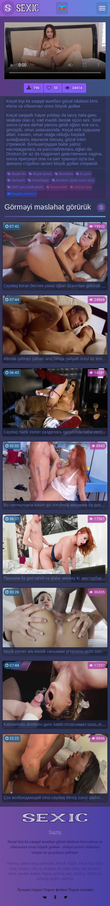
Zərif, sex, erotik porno (25, 187)
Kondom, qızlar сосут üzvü (73, 180)
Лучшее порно (29, 890)
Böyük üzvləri (40, 174)
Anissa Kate (56, 187)
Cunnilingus (38, 180)
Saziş (55, 832)
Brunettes (64, 174)
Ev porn (83, 174)
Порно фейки (55, 890)
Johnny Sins (80, 187)
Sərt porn (16, 180)
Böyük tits (16, 174)
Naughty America (21, 194)
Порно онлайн (80, 890)
